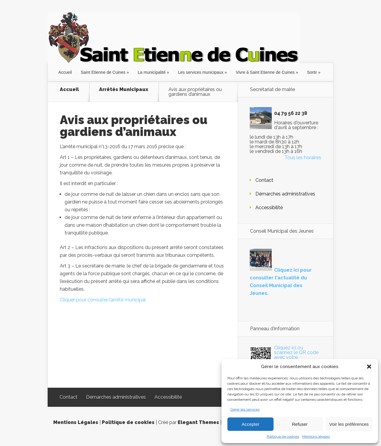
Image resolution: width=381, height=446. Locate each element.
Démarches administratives (285, 194)
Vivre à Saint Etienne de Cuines (265, 72)
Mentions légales (316, 436)
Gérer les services (245, 409)
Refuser (300, 424)
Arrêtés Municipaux (123, 89)
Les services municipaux (201, 72)
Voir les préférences (349, 424)
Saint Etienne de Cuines (103, 72)
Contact (264, 180)
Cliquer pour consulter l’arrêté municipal (103, 300)
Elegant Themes (198, 422)
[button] (369, 367)
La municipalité (151, 72)
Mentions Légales (75, 422)
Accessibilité (269, 207)
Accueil (65, 72)
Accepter (250, 424)
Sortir (312, 72)
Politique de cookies (283, 436)
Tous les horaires (303, 157)
